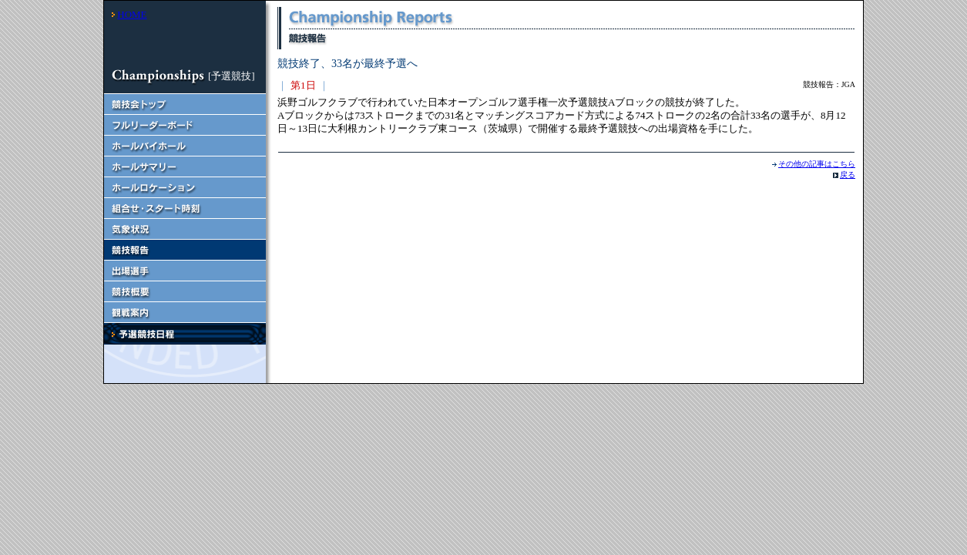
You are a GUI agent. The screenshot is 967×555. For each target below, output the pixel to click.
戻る (847, 174)
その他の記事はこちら (816, 164)
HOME (131, 14)
